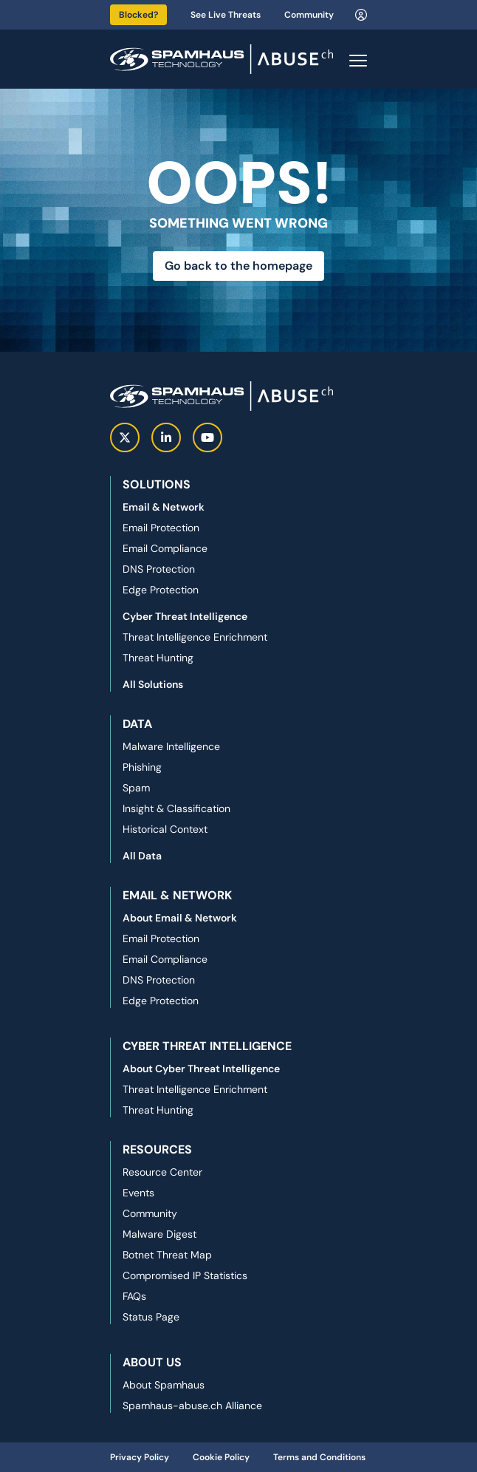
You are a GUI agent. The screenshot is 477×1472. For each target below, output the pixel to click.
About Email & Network (180, 917)
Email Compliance (165, 548)
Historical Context (165, 829)
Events (138, 1192)
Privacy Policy (139, 1457)
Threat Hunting (158, 657)
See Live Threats (226, 15)
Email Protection (161, 527)
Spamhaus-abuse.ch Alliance (192, 1405)
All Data (142, 855)
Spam (136, 787)
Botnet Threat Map (167, 1254)
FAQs (134, 1296)
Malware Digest (159, 1234)
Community (309, 15)
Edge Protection (161, 589)
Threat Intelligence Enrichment (195, 637)
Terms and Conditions (319, 1457)
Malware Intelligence (171, 746)
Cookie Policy (221, 1457)
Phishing (142, 767)
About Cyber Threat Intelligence (201, 1068)
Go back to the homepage (238, 265)
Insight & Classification (176, 808)
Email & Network (164, 507)
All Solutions (153, 684)
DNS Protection (159, 569)
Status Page (151, 1316)
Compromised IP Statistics (185, 1275)
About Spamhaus (164, 1384)
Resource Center (162, 1172)
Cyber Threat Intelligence (185, 616)
